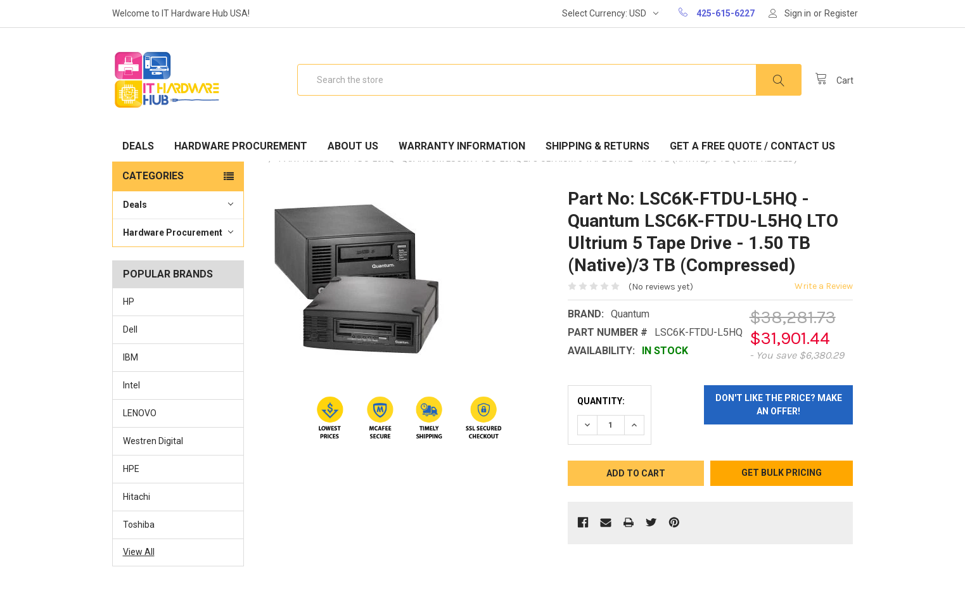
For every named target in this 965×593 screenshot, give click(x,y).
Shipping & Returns (597, 146)
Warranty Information (462, 146)
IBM (130, 357)
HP (128, 301)
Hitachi (136, 497)
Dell (130, 329)
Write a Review (824, 286)
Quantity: (601, 401)
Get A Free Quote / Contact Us (752, 146)
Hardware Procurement (240, 146)
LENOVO (140, 413)
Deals (138, 146)
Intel (131, 385)
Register (841, 13)
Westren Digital (153, 441)
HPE (131, 469)
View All (139, 552)
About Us (353, 146)
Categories (153, 176)
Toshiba (139, 525)
